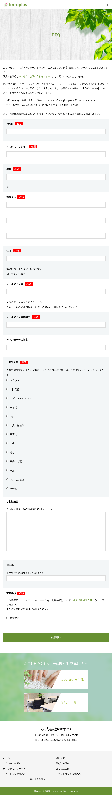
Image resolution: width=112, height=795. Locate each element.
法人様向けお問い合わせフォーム (35, 76)
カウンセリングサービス (15, 768)
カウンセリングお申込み (68, 774)
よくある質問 (62, 768)
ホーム (6, 758)
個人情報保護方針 (38, 779)
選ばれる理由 (62, 763)
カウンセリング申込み (14, 774)
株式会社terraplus (56, 729)
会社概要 (60, 758)
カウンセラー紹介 (12, 763)
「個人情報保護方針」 (83, 600)
